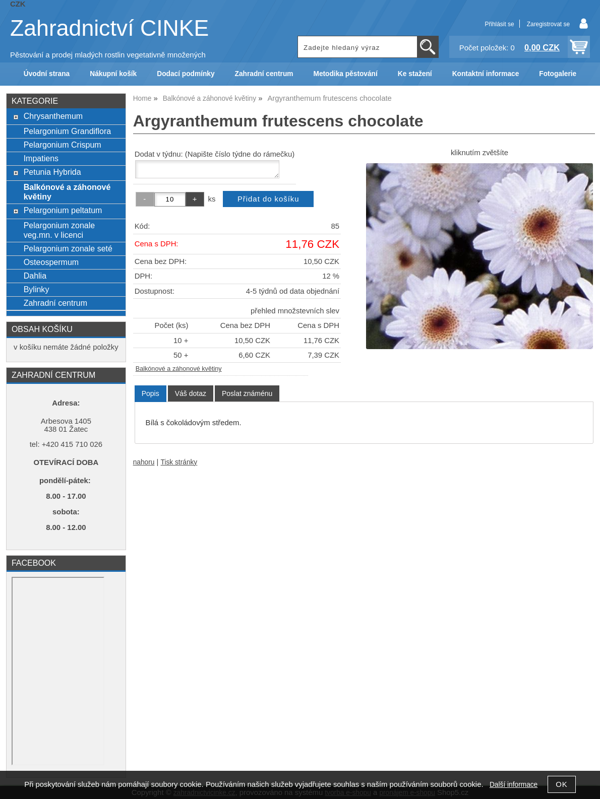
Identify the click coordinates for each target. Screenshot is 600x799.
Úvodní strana (47, 74)
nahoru (144, 462)
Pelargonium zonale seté (68, 248)
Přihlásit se (499, 24)
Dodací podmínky (185, 74)
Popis (150, 393)
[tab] (150, 393)
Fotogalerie (557, 74)
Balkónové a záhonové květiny (179, 368)
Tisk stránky (179, 462)
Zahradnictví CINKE (109, 28)
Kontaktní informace (485, 74)
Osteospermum (51, 262)
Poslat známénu (247, 393)
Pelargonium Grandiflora (67, 131)
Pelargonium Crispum (62, 144)
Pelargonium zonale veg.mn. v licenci (59, 230)
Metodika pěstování (345, 74)
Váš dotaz (190, 393)
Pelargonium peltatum (63, 210)
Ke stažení (415, 74)
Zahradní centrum (264, 74)
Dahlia (35, 275)
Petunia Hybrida (52, 171)
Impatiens (41, 158)
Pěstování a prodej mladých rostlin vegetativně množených (108, 55)
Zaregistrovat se (548, 24)
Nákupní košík (113, 74)
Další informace (513, 784)
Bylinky (36, 289)
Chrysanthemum (53, 115)
